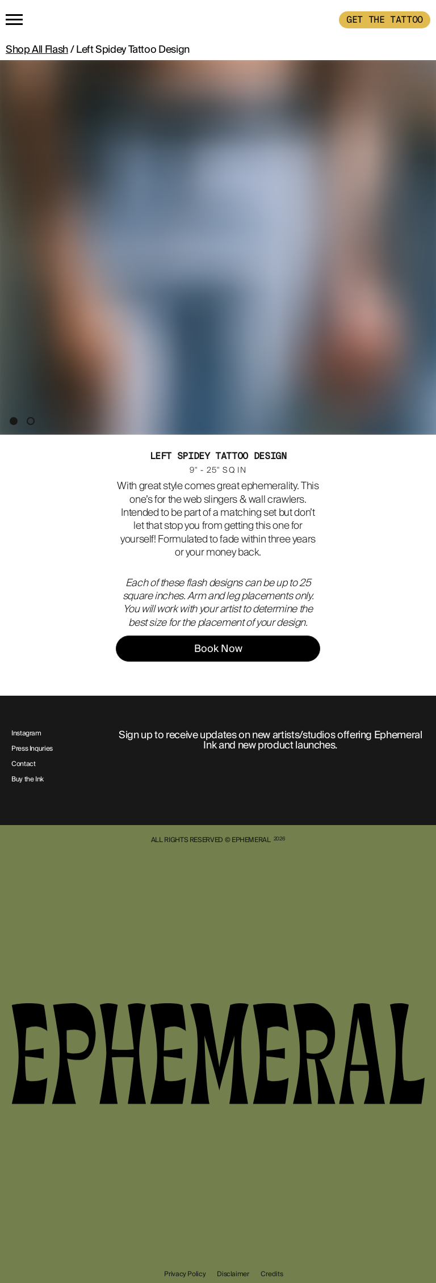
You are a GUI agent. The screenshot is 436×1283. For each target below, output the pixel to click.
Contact (23, 764)
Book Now (218, 648)
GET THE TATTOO (384, 20)
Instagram (26, 734)
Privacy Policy (185, 1274)
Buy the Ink (27, 780)
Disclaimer (233, 1274)
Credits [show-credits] (272, 1274)
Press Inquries (32, 749)
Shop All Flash (37, 49)
